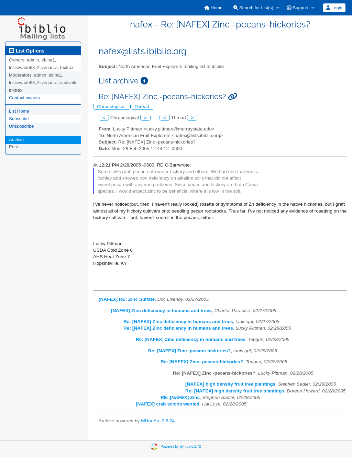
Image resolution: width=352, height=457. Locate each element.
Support (297, 7)
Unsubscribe (21, 126)
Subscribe (19, 118)
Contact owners (24, 97)
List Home (19, 111)
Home (213, 7)
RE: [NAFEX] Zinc (180, 397)
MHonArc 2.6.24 (158, 420)
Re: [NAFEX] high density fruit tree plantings (234, 390)
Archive (16, 139)
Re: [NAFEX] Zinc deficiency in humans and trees (178, 321)
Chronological (112, 106)
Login (334, 7)
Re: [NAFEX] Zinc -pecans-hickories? (189, 350)
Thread (142, 106)
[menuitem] (213, 7)
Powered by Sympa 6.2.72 (181, 446)
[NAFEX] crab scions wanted (167, 404)
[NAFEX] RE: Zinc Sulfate (127, 299)
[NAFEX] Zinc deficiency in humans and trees (161, 310)
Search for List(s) (253, 7)
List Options (26, 51)
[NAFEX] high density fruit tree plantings (230, 384)
